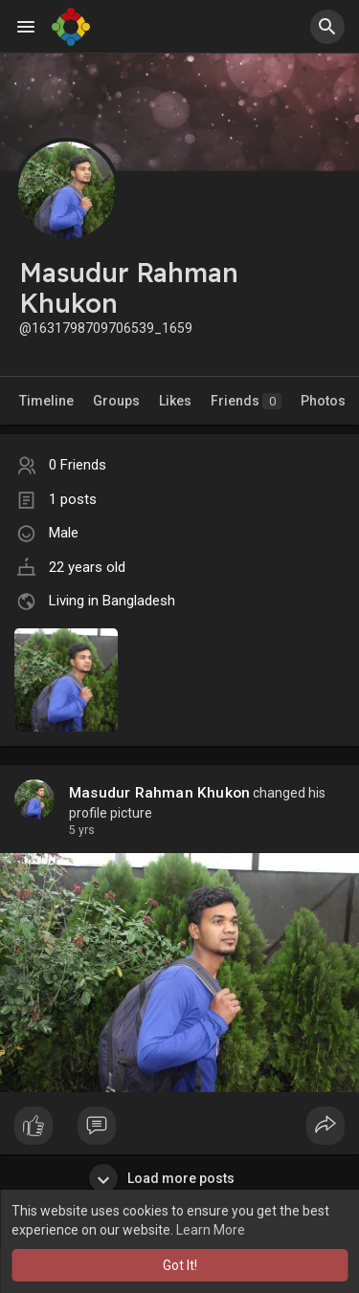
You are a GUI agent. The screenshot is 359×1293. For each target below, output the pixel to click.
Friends (246, 401)
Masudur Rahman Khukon (159, 792)
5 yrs (82, 830)
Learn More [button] (210, 1230)
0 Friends (77, 464)
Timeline (46, 400)
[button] (327, 27)
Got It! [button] (180, 1265)
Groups (116, 400)
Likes (175, 400)
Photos (323, 400)
